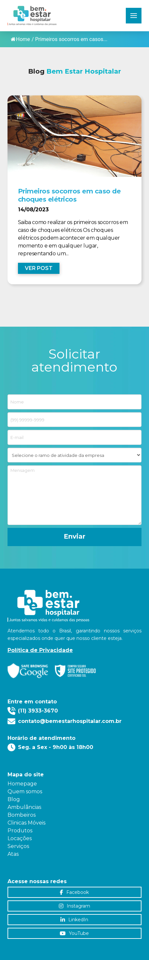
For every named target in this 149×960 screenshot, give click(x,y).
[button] (133, 15)
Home (20, 39)
